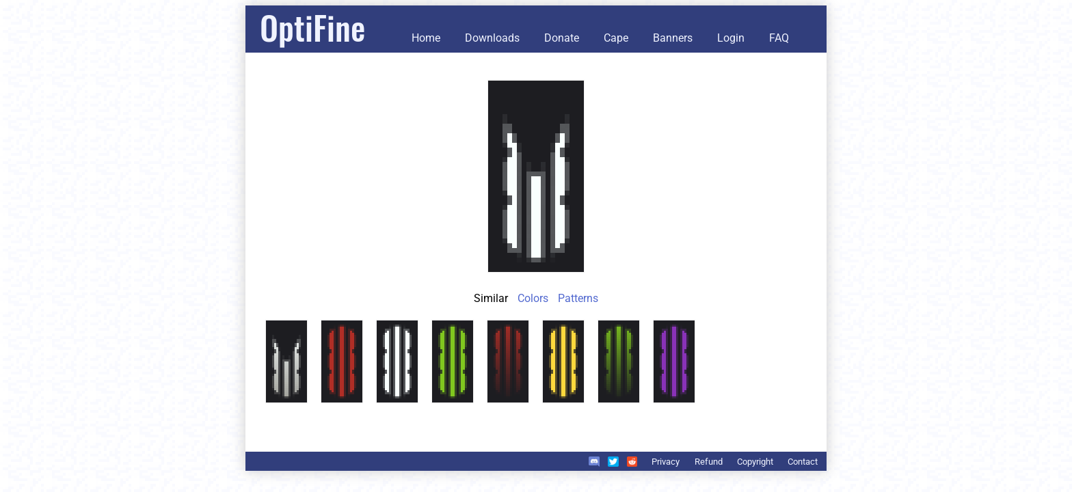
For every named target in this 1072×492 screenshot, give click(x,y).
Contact (803, 461)
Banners (673, 37)
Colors (533, 298)
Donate (561, 37)
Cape (616, 37)
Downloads (492, 37)
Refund (709, 461)
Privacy (666, 461)
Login (731, 37)
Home (426, 37)
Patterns (578, 298)
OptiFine (312, 27)
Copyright (755, 461)
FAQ (779, 37)
